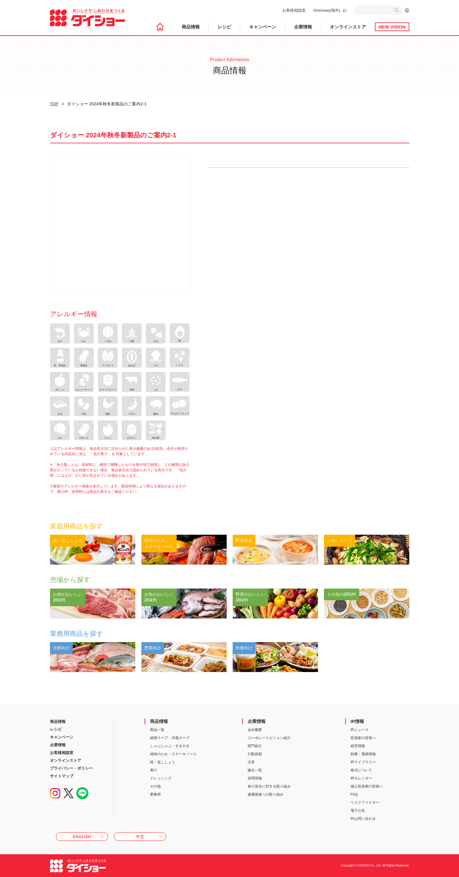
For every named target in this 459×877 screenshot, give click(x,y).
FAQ (354, 794)
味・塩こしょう (162, 762)
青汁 (153, 770)
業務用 (155, 794)
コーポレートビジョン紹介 (269, 738)
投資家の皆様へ (363, 738)
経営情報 (358, 746)
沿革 (251, 762)
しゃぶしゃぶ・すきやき (170, 746)
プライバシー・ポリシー (71, 768)
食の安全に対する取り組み (269, 786)
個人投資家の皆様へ (367, 786)
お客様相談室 (294, 10)
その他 (155, 786)
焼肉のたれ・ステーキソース (173, 754)
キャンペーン (262, 27)
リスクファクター (365, 802)
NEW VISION (391, 26)
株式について (361, 770)
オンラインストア (348, 27)
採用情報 (255, 778)
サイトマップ (61, 776)
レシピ (224, 27)
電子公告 (358, 810)
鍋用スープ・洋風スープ (170, 738)
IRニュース (360, 730)
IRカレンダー (361, 778)
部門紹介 (255, 746)
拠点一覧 (255, 770)
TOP (54, 103)
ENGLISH (82, 836)
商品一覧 (157, 730)
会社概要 (255, 730)
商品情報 (191, 27)
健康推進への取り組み (266, 794)
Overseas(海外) (326, 10)
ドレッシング (161, 778)
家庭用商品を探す (76, 526)
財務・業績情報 (363, 754)
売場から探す (70, 579)
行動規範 (255, 754)
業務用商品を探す (76, 633)
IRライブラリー (363, 762)
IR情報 (357, 721)
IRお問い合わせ (363, 819)
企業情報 (303, 27)
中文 (140, 836)
